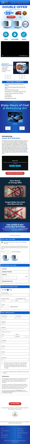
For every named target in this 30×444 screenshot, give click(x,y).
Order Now (19, 437)
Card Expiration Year (20, 298)
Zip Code (3, 340)
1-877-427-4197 (24, 228)
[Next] (22, 77)
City (2, 334)
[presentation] (15, 399)
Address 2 (3, 327)
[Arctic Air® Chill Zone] (5, 2)
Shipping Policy (4, 435)
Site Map (19, 435)
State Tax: (9, 276)
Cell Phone (3, 357)
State (17, 334)
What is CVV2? (14, 306)
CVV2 (2, 304)
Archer (16, 441)
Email (3, 351)
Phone (3, 346)
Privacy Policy (20, 428)
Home (2, 428)
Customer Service (5, 430)
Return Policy (4, 437)
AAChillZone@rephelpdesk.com (9, 391)
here (11, 392)
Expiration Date (5, 298)
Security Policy (20, 430)
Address (3, 321)
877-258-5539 (19, 390)
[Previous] (8, 77)
